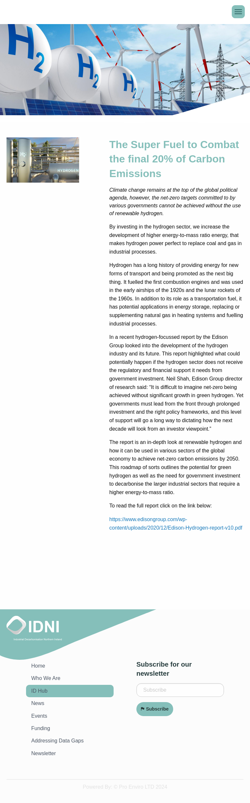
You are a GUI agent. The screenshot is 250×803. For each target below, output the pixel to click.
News (37, 703)
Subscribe (155, 709)
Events (39, 716)
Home (38, 666)
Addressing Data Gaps (57, 740)
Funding (40, 728)
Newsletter (43, 753)
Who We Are (46, 678)
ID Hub (39, 691)
